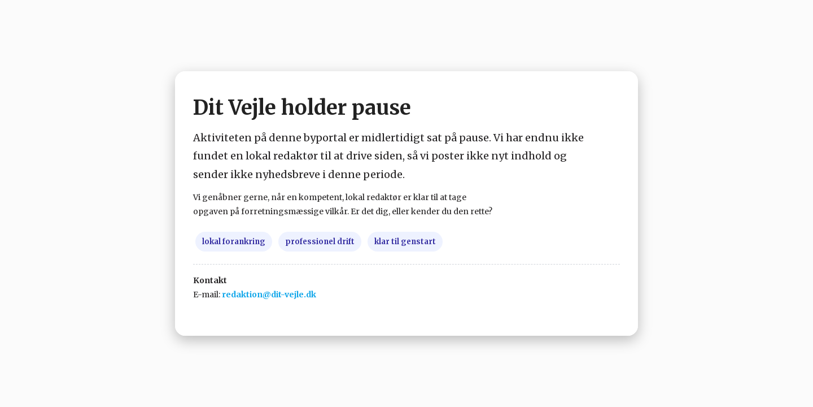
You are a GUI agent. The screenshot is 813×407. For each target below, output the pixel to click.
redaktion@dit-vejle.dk (269, 294)
